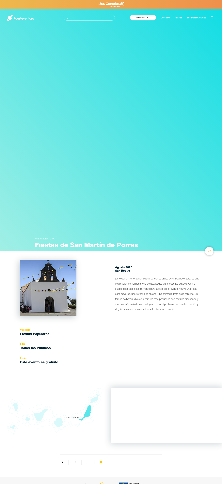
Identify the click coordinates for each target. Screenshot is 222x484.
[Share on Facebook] (75, 462)
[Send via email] (101, 462)
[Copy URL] (88, 462)
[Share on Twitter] (62, 462)
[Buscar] (89, 18)
